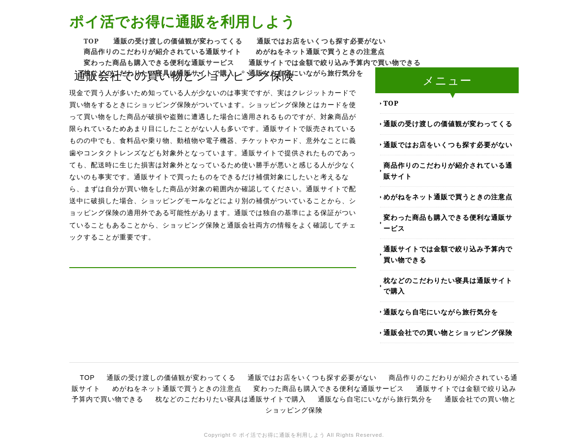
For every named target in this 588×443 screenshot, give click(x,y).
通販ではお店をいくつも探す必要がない (321, 40)
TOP (91, 40)
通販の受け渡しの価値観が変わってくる (177, 40)
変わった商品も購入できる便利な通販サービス (159, 62)
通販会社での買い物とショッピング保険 (447, 332)
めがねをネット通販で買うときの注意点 (320, 51)
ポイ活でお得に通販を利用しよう (182, 21)
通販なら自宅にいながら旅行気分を (306, 72)
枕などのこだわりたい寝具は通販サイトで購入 (159, 72)
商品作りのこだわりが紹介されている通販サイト (162, 51)
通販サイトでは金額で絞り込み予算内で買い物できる (335, 62)
